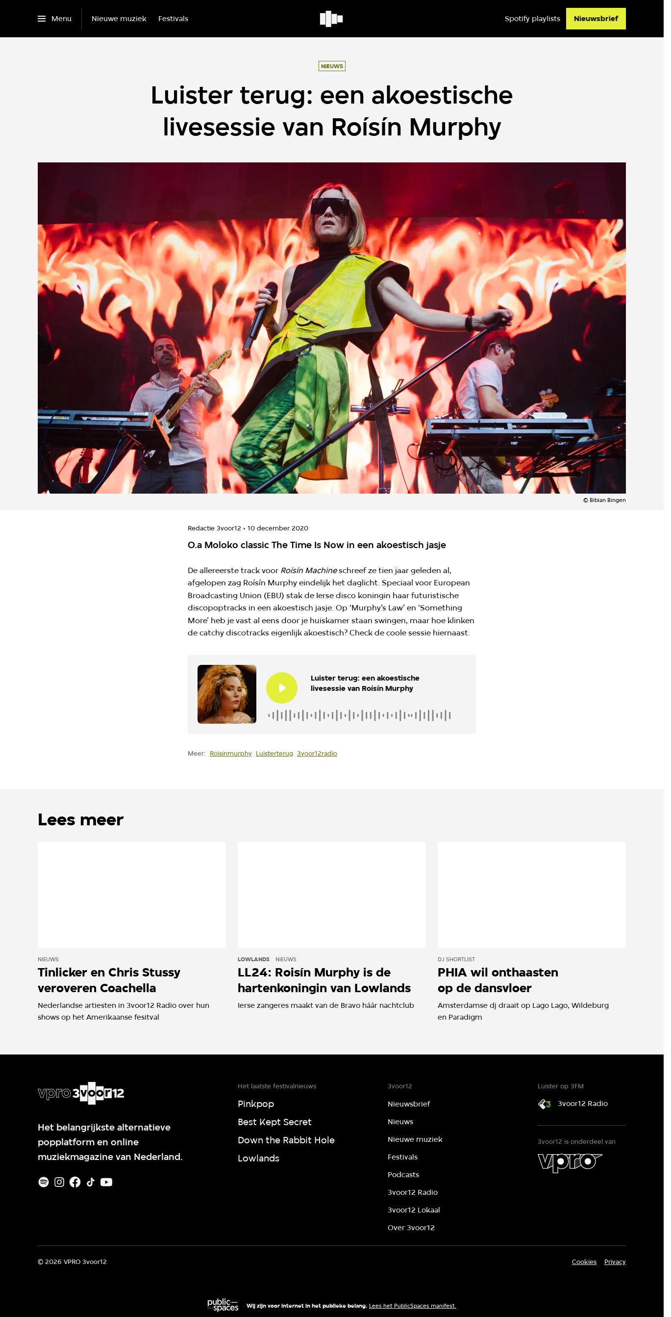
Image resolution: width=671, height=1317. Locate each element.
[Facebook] (75, 1182)
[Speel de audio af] (282, 688)
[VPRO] (570, 1163)
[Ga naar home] (332, 18)
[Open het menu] (54, 18)
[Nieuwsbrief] (596, 18)
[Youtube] (106, 1182)
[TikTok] (91, 1182)
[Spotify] (44, 1182)
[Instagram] (59, 1182)
